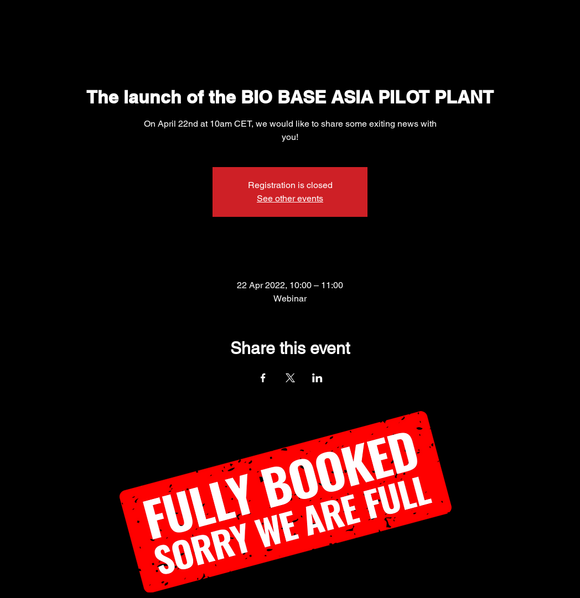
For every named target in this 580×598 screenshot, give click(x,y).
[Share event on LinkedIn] (317, 377)
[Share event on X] (290, 377)
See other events (290, 198)
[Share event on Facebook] (263, 377)
